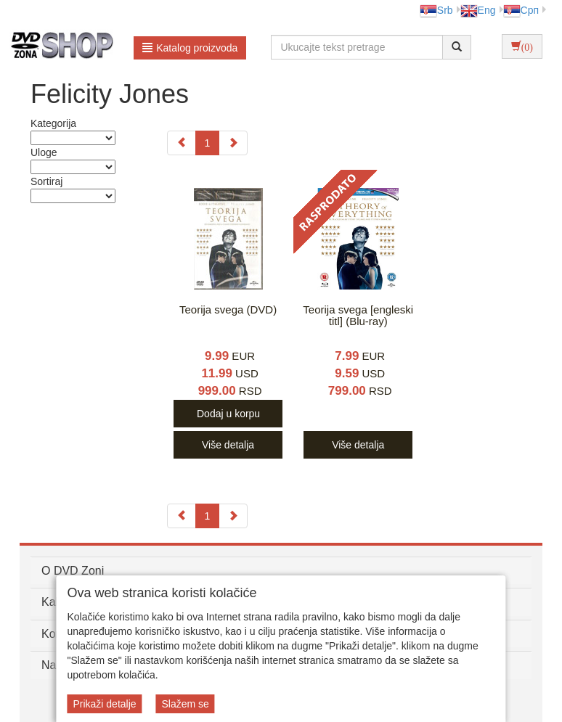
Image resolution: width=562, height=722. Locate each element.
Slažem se (184, 704)
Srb (436, 10)
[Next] (233, 143)
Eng (478, 10)
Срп (521, 10)
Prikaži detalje (104, 704)
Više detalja (228, 445)
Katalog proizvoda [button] (189, 48)
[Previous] (181, 143)
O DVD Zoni (72, 571)
